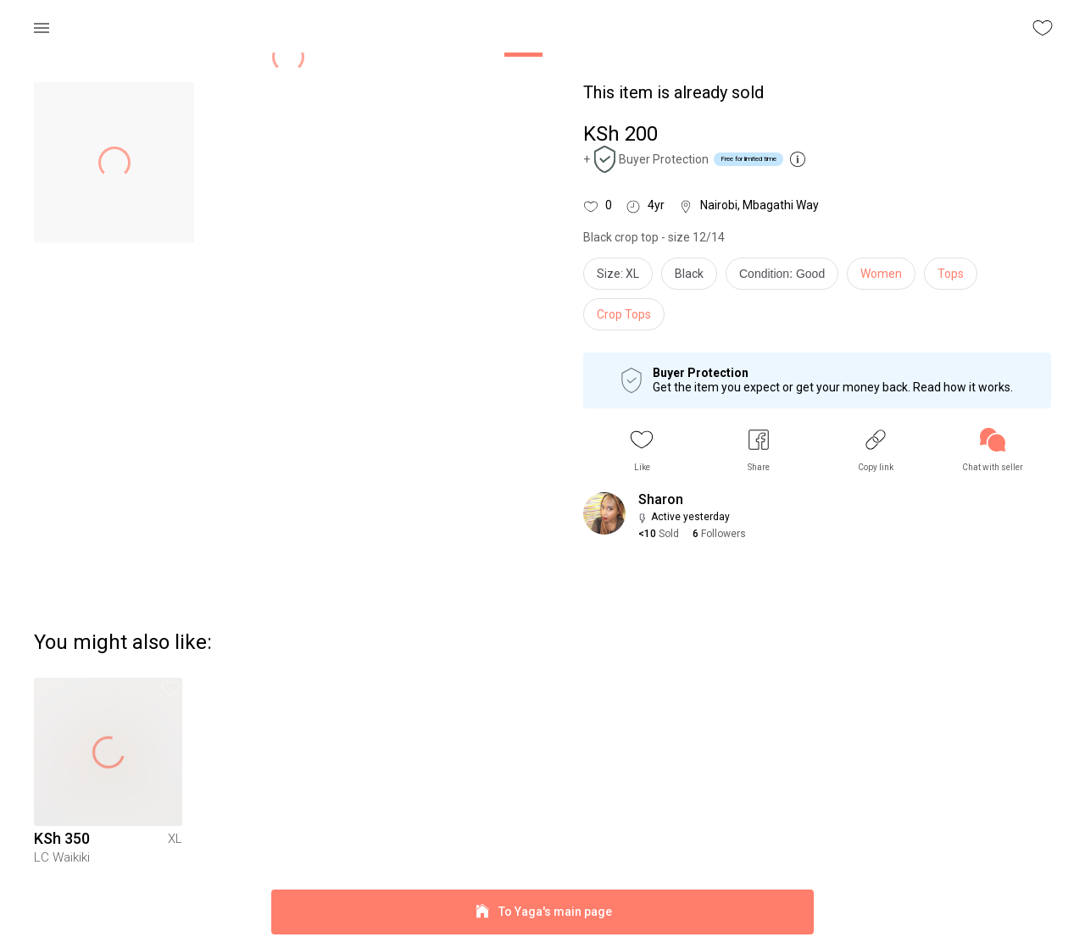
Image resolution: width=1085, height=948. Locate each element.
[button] (641, 450)
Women (881, 273)
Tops (951, 273)
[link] (992, 450)
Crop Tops (624, 314)
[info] (786, 278)
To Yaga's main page (542, 912)
